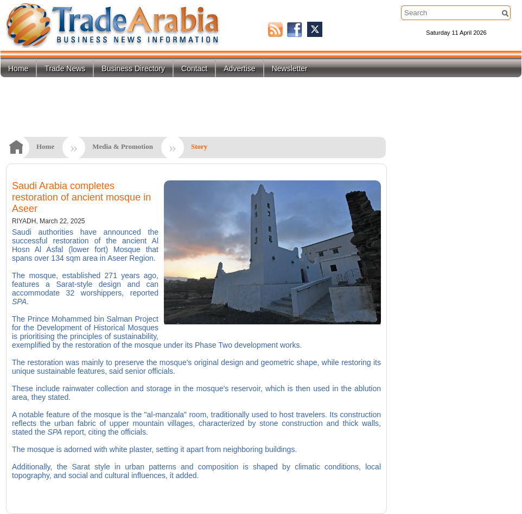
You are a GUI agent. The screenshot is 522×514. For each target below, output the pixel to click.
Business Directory (133, 68)
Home (18, 68)
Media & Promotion (122, 146)
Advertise (239, 68)
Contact (194, 68)
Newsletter (290, 68)
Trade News (64, 68)
